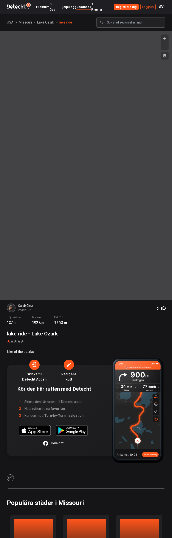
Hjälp (64, 7)
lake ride (65, 22)
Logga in (148, 7)
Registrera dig (126, 7)
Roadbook (83, 7)
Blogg (72, 7)
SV (161, 7)
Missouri (25, 22)
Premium (43, 7)
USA (10, 22)
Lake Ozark (45, 22)
